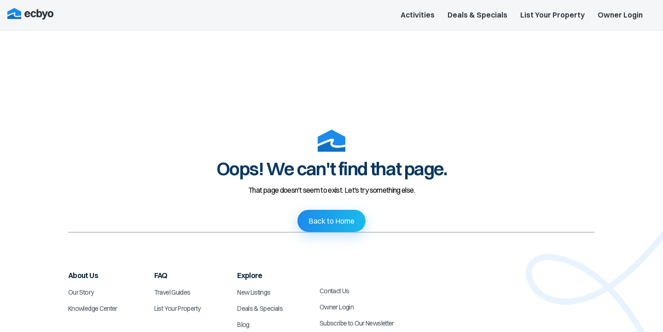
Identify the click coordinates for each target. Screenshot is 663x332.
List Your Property (552, 14)
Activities (418, 14)
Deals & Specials (477, 14)
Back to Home (331, 220)
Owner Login (620, 14)
